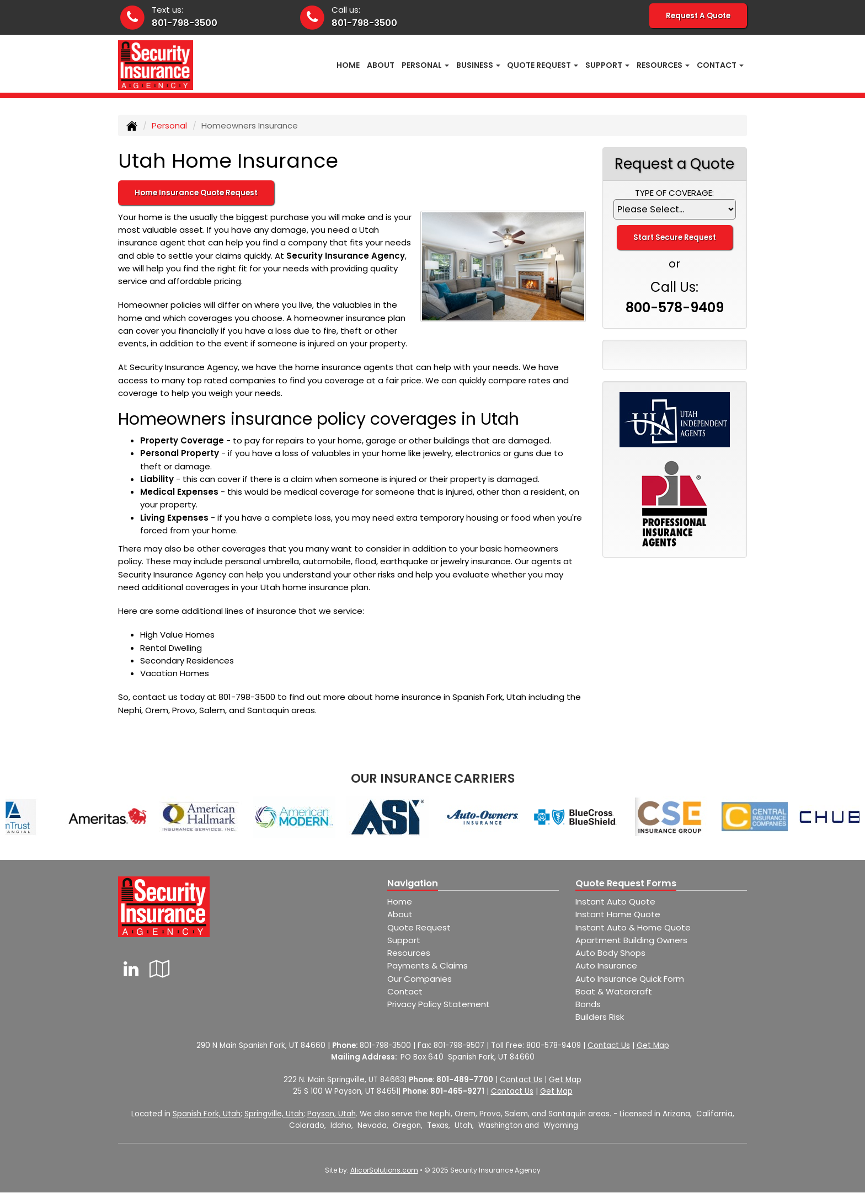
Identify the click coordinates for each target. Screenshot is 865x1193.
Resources (408, 953)
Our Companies (419, 979)
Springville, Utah (273, 1114)
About (380, 65)
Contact (405, 991)
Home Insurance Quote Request (196, 193)
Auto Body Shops (610, 953)
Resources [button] (663, 65)
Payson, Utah (331, 1114)
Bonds (588, 1004)
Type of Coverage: (674, 193)
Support (403, 940)
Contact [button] (720, 65)
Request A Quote (698, 15)
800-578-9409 (675, 307)
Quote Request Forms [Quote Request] (625, 883)
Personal (169, 125)
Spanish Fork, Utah (207, 1114)
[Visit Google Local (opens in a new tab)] (159, 968)
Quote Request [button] (542, 65)
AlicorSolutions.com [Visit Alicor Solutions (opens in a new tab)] (384, 1170)
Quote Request (419, 927)
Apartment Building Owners (631, 940)
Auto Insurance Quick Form (629, 979)
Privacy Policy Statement (438, 1004)
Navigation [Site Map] (412, 883)
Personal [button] (425, 65)
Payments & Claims (427, 965)
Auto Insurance (606, 965)
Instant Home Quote (617, 914)
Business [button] (478, 65)
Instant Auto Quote (615, 901)
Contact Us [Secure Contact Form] (609, 1045)
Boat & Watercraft (613, 991)
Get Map (653, 1045)
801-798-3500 (184, 23)
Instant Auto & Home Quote (633, 927)
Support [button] (607, 65)
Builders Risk (599, 1017)
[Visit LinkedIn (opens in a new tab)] (131, 968)
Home (348, 65)
